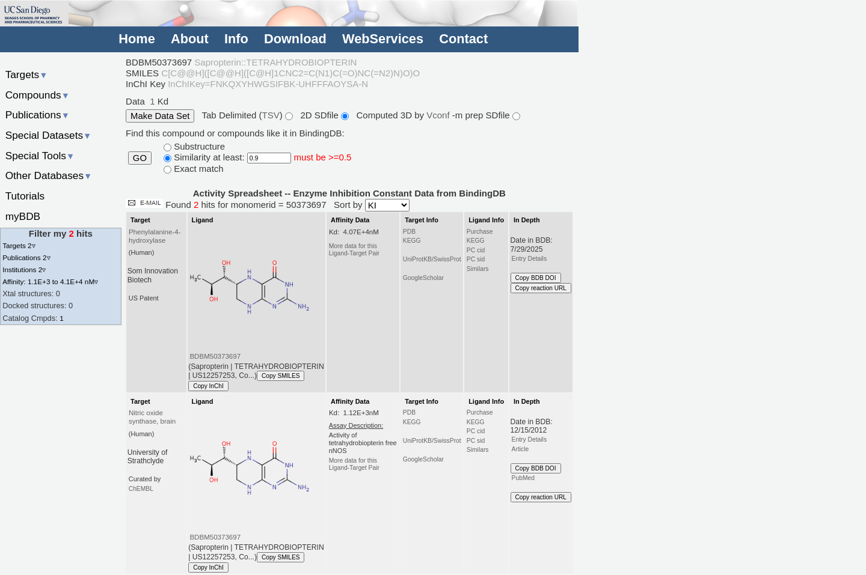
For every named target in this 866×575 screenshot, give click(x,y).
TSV (271, 115)
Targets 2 (18, 245)
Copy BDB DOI (535, 278)
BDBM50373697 (215, 356)
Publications (37, 115)
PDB (409, 231)
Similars (478, 269)
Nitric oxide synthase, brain (152, 417)
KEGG (412, 240)
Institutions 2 (24, 269)
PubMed (523, 478)
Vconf (439, 115)
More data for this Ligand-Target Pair (354, 250)
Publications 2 (26, 257)
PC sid (476, 259)
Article (520, 449)
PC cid (476, 250)
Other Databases (49, 175)
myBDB (22, 216)
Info (236, 38)
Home (136, 38)
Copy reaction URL (541, 288)
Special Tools (40, 156)
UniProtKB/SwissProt (432, 259)
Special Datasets (48, 135)
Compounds (37, 95)
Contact (463, 38)
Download (295, 38)
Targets (26, 74)
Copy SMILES (281, 376)
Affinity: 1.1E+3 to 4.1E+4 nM (50, 281)
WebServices (382, 38)
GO (140, 158)
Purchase (480, 231)
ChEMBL (141, 488)
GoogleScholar (423, 278)
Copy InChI (208, 386)
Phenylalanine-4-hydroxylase (155, 236)
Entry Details (529, 258)
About (190, 38)
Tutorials (25, 196)
